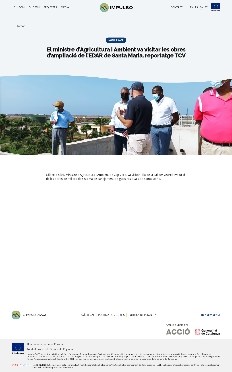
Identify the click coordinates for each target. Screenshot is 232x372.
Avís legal (87, 315)
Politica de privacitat (143, 315)
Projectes (50, 7)
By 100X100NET (210, 315)
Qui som (19, 7)
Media (65, 7)
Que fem (34, 7)
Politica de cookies (111, 315)
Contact (177, 7)
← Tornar (19, 26)
